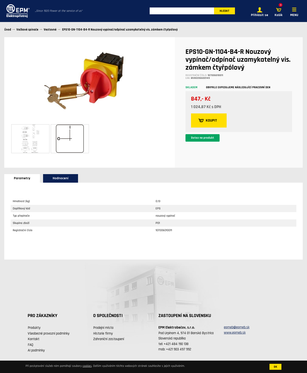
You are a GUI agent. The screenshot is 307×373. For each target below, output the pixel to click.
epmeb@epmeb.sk (236, 327)
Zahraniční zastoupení (108, 339)
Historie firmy (103, 333)
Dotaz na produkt (202, 138)
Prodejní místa (103, 328)
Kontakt (33, 339)
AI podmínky (36, 350)
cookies (87, 366)
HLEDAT (224, 11)
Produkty (34, 328)
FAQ (30, 344)
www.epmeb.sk (235, 332)
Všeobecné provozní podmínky (49, 333)
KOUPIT (207, 120)
